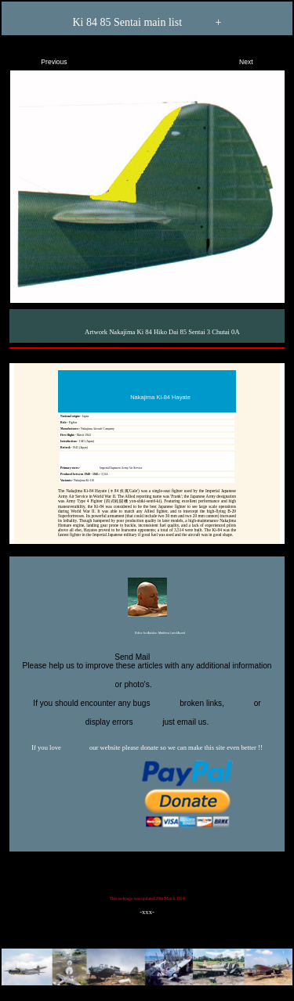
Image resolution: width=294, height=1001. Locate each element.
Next (259, 58)
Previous (40, 58)
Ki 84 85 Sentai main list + (146, 23)
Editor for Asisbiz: (147, 634)
